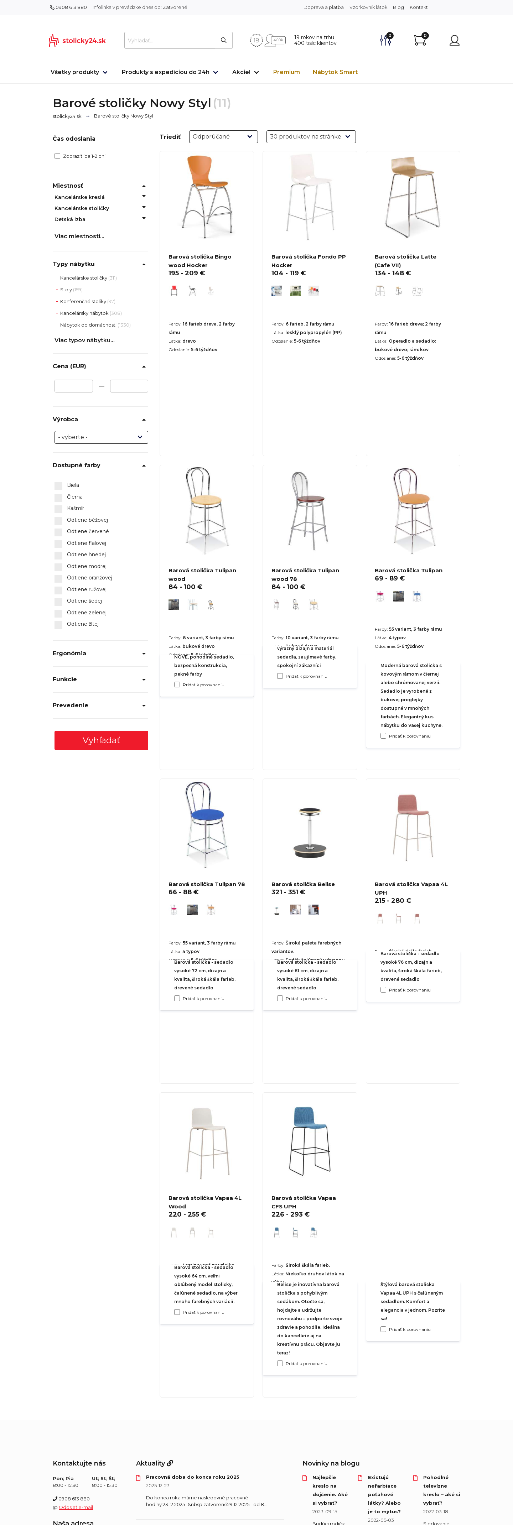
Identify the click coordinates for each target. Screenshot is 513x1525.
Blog (398, 7)
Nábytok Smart (335, 72)
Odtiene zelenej (81, 613)
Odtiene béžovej (81, 520)
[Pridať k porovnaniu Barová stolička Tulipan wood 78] (280, 998)
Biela (67, 485)
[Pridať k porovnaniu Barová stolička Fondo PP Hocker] (280, 676)
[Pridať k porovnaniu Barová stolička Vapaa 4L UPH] (383, 1329)
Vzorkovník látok (368, 7)
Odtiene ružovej (81, 590)
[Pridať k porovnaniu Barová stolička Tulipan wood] (177, 998)
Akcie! (241, 72)
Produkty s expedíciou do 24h (165, 72)
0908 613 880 (68, 7)
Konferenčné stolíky (83, 301)
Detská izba (70, 219)
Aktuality (154, 1463)
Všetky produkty (75, 72)
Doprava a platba (324, 7)
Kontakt (419, 7)
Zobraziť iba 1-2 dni (80, 156)
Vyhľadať (101, 740)
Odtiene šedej (78, 601)
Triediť (170, 137)
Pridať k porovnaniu (203, 684)
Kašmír (69, 508)
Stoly (66, 289)
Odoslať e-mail (76, 1507)
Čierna (69, 497)
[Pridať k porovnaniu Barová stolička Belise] (280, 1363)
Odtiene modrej (81, 566)
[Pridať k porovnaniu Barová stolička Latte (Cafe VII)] (383, 736)
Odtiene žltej (77, 624)
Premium (286, 72)
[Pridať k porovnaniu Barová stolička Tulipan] (383, 990)
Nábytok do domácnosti (89, 325)
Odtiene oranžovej (83, 578)
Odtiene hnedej (80, 555)
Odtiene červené (82, 532)
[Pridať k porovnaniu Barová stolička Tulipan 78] (177, 1312)
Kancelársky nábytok (85, 313)
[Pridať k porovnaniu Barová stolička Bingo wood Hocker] (177, 684)
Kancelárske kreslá (80, 197)
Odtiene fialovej (80, 543)
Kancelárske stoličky (82, 208)
